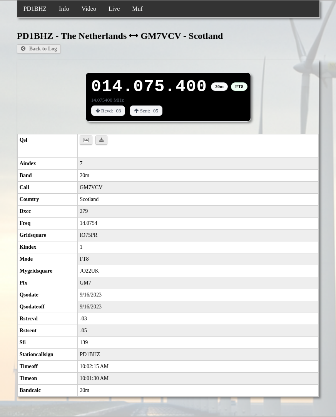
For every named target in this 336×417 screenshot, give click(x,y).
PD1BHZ (35, 8)
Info (64, 8)
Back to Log (39, 49)
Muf (137, 8)
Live (114, 8)
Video (89, 8)
